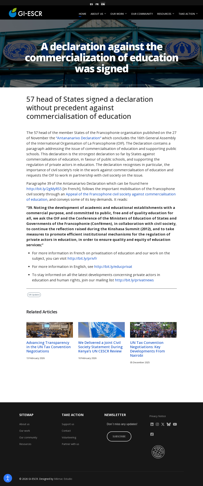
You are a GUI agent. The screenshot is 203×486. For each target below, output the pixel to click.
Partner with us (70, 444)
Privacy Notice (157, 416)
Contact (66, 430)
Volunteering (69, 437)
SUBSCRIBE (119, 436)
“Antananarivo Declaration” (78, 138)
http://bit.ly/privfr (82, 258)
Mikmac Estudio (63, 478)
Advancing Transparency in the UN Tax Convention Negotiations (48, 346)
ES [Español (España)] (91, 4)
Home (82, 13)
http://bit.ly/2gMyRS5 (44, 188)
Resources (164, 13)
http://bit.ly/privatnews (134, 280)
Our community (142, 13)
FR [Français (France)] (97, 4)
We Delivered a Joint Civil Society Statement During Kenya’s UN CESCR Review (100, 346)
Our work (117, 13)
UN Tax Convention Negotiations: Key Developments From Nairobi (147, 349)
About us (97, 13)
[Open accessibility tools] (8, 478)
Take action (187, 13)
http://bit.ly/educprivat (113, 266)
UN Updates (111, 90)
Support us (68, 424)
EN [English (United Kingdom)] (103, 4)
